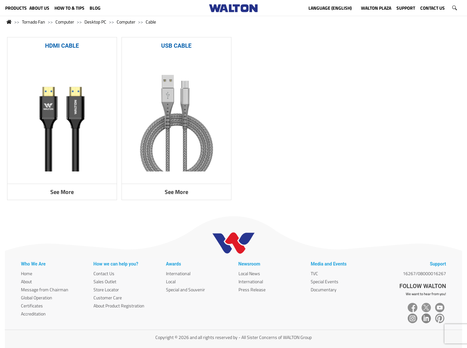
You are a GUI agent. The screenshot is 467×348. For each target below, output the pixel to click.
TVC (314, 273)
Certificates (32, 305)
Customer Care (107, 297)
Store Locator (106, 289)
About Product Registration (118, 305)
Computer (64, 21)
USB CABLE (176, 45)
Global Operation (36, 297)
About (26, 281)
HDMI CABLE (62, 45)
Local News (249, 273)
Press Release (252, 289)
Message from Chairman (44, 289)
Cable (151, 21)
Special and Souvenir (185, 289)
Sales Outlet (104, 281)
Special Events (324, 281)
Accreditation (33, 313)
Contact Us (103, 273)
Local (171, 281)
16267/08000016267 (424, 273)
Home (26, 273)
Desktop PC (95, 21)
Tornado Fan (33, 21)
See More (62, 192)
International (178, 273)
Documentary (323, 289)
